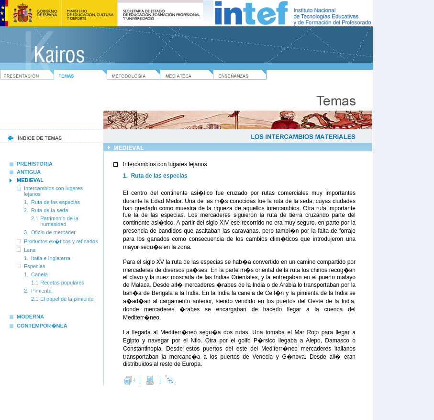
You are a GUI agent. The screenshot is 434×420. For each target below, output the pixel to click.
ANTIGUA (25, 172)
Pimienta (41, 291)
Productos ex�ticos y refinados (61, 241)
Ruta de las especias (55, 202)
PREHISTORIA (31, 164)
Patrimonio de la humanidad (59, 221)
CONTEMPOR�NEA (38, 326)
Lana (29, 250)
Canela (39, 274)
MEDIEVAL (30, 180)
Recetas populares (62, 282)
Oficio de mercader (53, 232)
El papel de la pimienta (66, 299)
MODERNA (27, 316)
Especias (34, 266)
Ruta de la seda (49, 210)
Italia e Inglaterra (50, 258)
